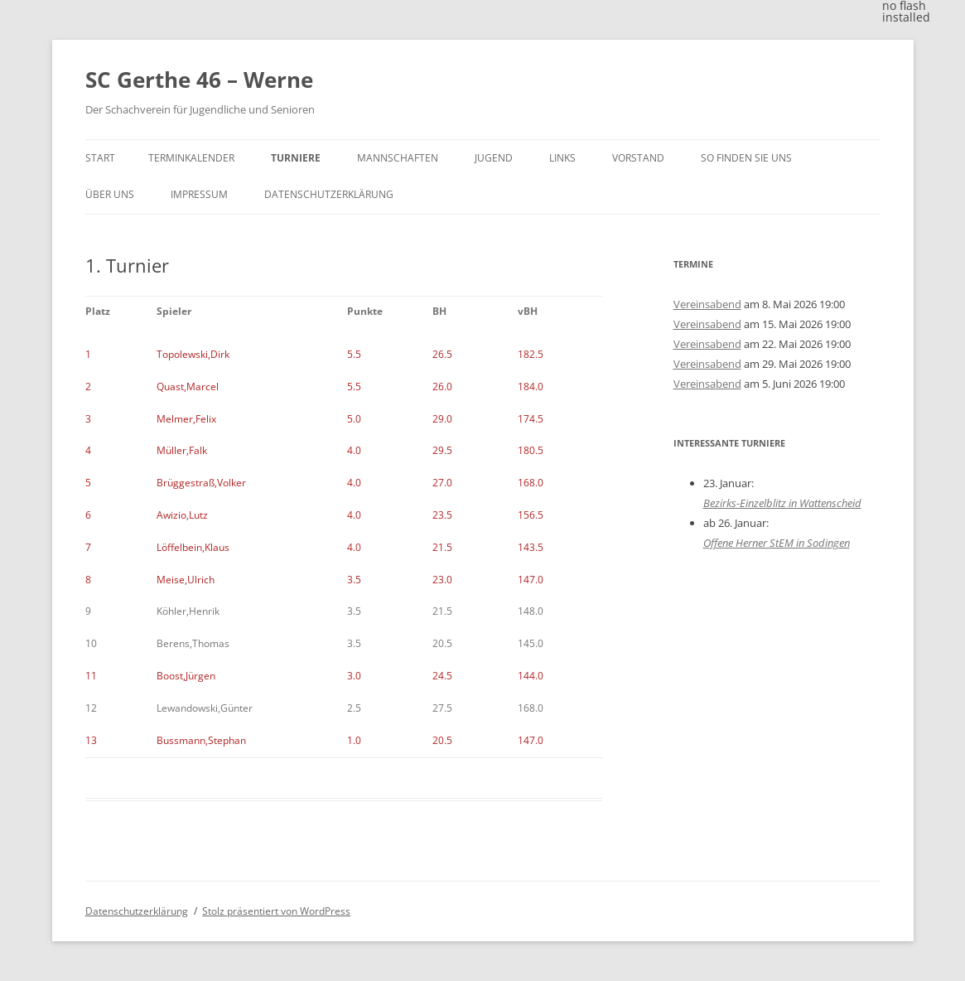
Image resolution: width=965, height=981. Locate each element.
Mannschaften (397, 158)
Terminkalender (191, 158)
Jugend (494, 158)
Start (100, 158)
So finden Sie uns (746, 158)
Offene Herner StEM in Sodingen (776, 542)
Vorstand (638, 158)
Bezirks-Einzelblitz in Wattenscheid (782, 502)
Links (562, 158)
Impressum (199, 194)
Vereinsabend (707, 304)
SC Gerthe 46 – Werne (199, 79)
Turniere (296, 158)
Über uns (109, 194)
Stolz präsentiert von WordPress (276, 911)
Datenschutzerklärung (328, 194)
